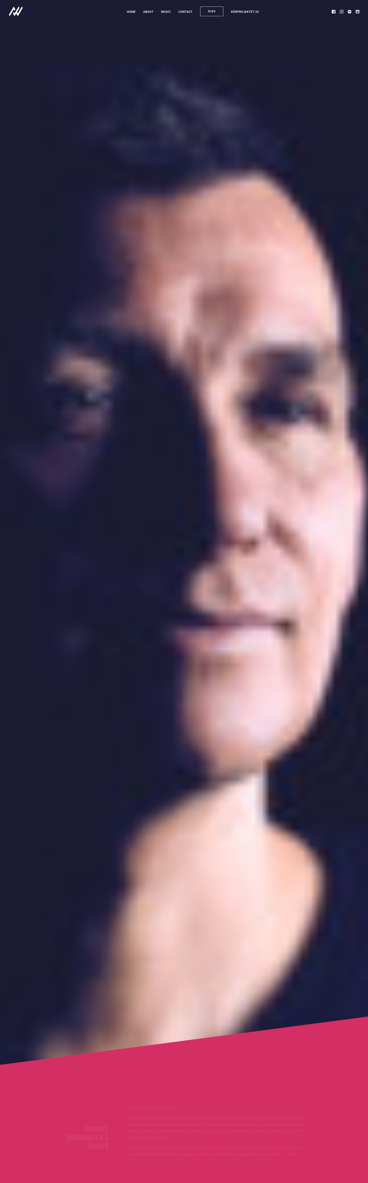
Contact (185, 12)
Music (166, 12)
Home (131, 12)
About (148, 12)
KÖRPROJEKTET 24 (245, 12)
